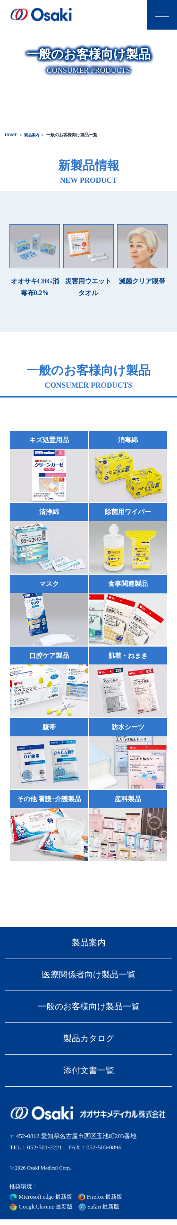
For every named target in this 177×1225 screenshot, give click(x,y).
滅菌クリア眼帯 (142, 254)
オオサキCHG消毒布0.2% (34, 260)
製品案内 (33, 135)
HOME (11, 135)
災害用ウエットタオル (88, 260)
